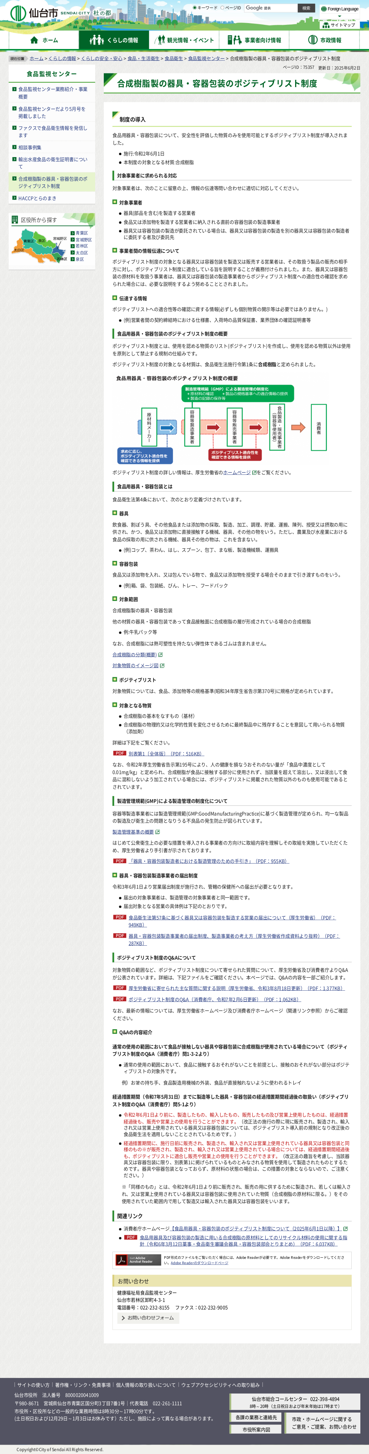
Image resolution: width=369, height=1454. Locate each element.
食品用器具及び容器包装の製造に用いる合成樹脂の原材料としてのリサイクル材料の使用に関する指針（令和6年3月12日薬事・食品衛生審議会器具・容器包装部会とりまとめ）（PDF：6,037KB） (243, 1240)
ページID (231, 25)
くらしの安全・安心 (102, 57)
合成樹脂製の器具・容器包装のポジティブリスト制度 (53, 182)
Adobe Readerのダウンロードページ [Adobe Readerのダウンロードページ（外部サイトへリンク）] (199, 1262)
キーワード (205, 25)
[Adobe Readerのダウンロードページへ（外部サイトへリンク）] (138, 1256)
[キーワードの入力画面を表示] (194, 25)
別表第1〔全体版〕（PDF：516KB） (166, 753)
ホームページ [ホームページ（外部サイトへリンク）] (237, 472)
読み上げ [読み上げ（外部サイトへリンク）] (237, 7)
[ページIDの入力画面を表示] (222, 25)
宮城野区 (84, 239)
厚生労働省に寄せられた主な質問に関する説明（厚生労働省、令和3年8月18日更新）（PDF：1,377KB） (237, 988)
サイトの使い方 (33, 1384)
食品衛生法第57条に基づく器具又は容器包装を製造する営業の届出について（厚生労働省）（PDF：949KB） (232, 921)
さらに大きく (301, 16)
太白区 (82, 252)
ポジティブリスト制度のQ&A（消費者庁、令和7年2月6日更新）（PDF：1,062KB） (215, 999)
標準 (288, 7)
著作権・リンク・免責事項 (83, 1384)
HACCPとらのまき (37, 197)
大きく (277, 16)
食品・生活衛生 (144, 57)
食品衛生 (174, 57)
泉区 (80, 259)
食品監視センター (206, 57)
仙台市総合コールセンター (279, 1398)
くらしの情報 (62, 57)
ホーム (36, 57)
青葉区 (82, 233)
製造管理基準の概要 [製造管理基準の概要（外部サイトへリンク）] (133, 831)
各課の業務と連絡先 (256, 1417)
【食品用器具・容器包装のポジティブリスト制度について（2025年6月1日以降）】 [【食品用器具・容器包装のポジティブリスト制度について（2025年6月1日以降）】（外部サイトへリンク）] (256, 1228)
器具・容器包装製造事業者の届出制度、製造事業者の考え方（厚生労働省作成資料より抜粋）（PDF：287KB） (234, 939)
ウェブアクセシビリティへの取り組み (220, 1384)
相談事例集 (29, 146)
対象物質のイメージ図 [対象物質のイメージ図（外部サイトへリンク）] (135, 665)
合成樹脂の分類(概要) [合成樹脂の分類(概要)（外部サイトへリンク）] (134, 654)
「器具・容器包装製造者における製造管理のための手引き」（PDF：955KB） (209, 860)
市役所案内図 (256, 1429)
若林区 (82, 246)
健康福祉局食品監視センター (147, 1292)
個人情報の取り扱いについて (146, 1384)
